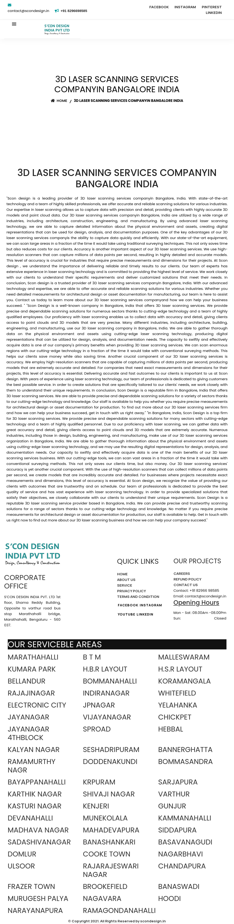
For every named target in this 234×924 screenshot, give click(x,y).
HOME (122, 574)
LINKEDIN (214, 12)
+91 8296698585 (74, 10)
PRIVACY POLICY (131, 590)
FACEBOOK (159, 6)
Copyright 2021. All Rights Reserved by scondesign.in (119, 921)
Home (59, 100)
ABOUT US (126, 579)
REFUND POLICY (188, 579)
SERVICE (124, 585)
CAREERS (182, 573)
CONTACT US (186, 584)
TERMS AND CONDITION (138, 596)
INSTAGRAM (185, 6)
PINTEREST (212, 6)
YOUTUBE (126, 614)
